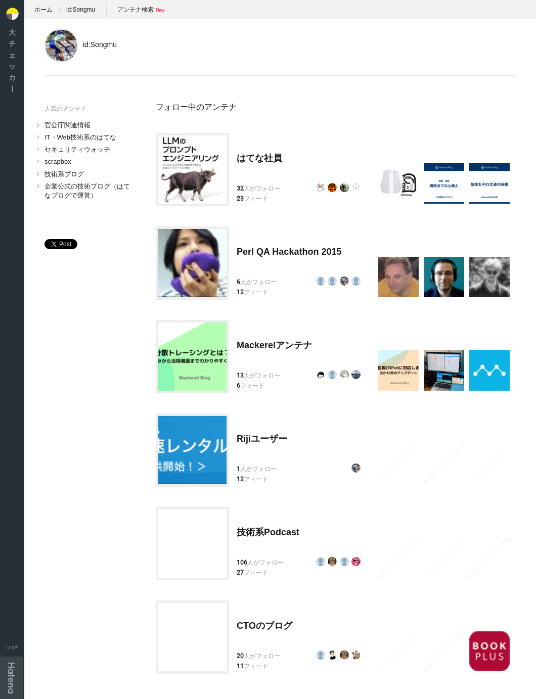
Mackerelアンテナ (274, 345)
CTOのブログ (264, 626)
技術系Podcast (268, 532)
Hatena (11, 678)
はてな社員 (259, 158)
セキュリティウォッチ (77, 149)
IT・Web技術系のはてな (80, 137)
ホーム (43, 9)
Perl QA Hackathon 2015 (289, 252)
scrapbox (57, 161)
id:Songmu (80, 9)
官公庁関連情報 (67, 125)
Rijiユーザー (262, 439)
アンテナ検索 (135, 9)
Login (12, 646)
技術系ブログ (64, 174)
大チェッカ (12, 60)
